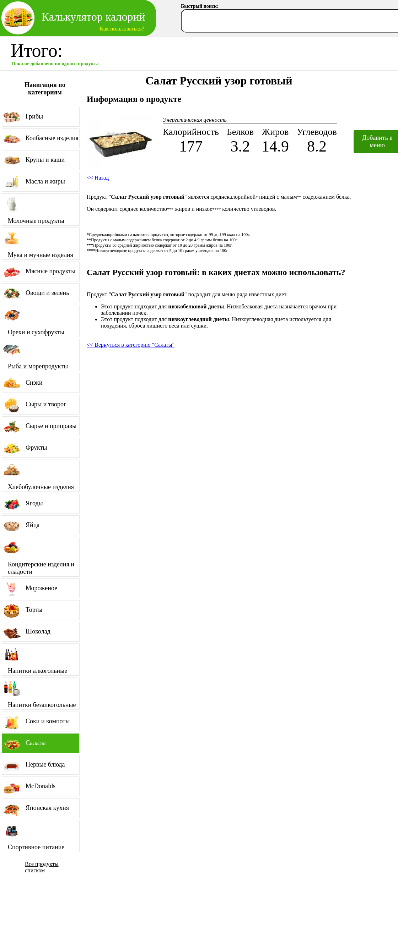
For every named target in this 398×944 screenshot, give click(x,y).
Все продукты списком (42, 867)
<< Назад (98, 178)
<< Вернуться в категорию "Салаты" (130, 345)
